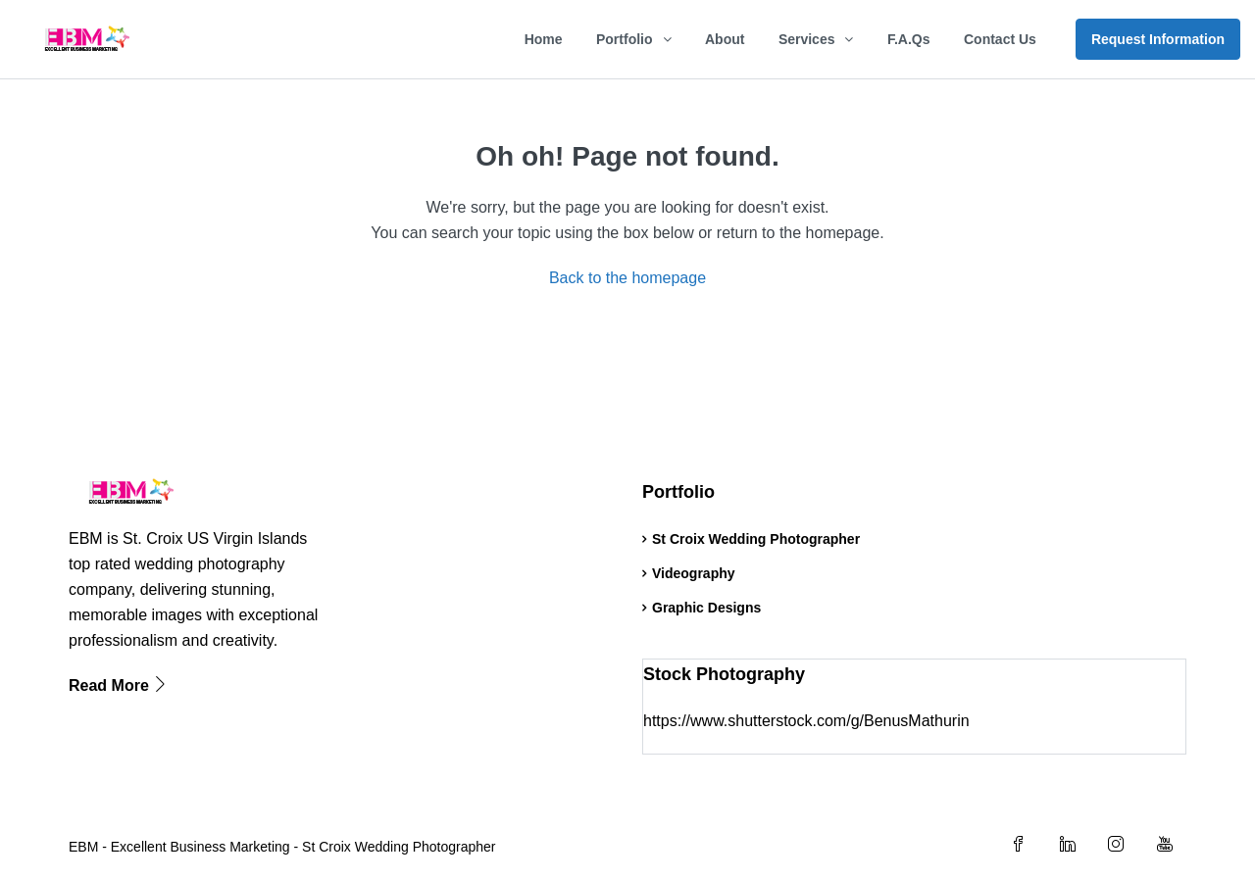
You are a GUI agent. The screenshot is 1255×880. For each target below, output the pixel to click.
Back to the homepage (627, 277)
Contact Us (1000, 39)
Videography (693, 573)
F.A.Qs (908, 39)
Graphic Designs (706, 607)
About (724, 39)
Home (544, 39)
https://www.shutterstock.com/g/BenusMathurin (806, 720)
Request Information (1158, 39)
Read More (119, 685)
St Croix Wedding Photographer (756, 539)
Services (806, 39)
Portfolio (624, 39)
